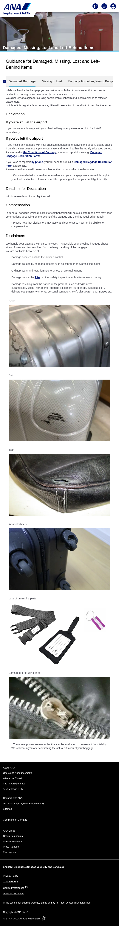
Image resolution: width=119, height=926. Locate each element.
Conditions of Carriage (15, 819)
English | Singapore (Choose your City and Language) (34, 867)
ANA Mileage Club (13, 789)
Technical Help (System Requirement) (23, 803)
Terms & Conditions (13, 893)
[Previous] (7, 81)
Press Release (11, 846)
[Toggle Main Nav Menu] (104, 6)
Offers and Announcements (17, 773)
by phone (37, 161)
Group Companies (13, 836)
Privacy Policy (10, 876)
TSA (37, 277)
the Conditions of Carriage (39, 152)
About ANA (9, 767)
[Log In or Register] (113, 6)
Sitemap (7, 808)
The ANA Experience (14, 783)
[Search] (95, 6)
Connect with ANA (13, 798)
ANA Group (9, 830)
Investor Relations (12, 841)
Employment (9, 852)
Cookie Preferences (15, 887)
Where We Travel (12, 778)
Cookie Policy (10, 881)
